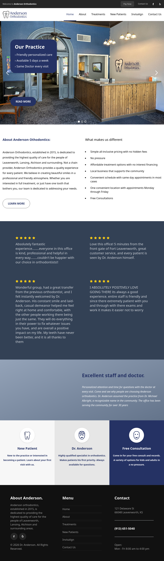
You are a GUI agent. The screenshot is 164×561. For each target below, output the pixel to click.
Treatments (98, 14)
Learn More (16, 203)
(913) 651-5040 (125, 528)
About (82, 14)
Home (70, 14)
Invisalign (137, 14)
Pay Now (127, 4)
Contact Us (143, 4)
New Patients (118, 14)
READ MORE (23, 101)
